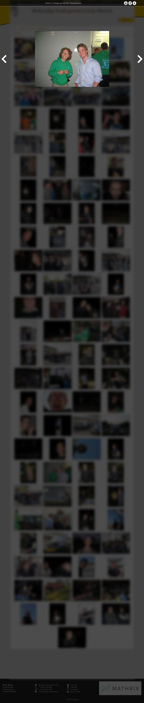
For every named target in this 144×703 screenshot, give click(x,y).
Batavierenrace (75, 3)
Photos (48, 3)
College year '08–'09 (60, 3)
